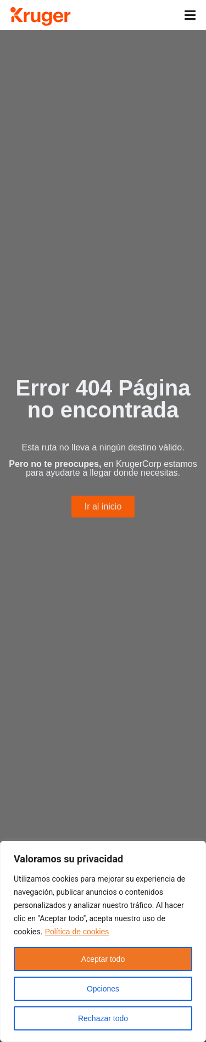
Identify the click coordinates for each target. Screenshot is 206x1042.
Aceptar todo (103, 959)
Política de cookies (77, 931)
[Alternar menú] (190, 15)
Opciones (103, 988)
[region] (103, 941)
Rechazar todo (103, 1018)
